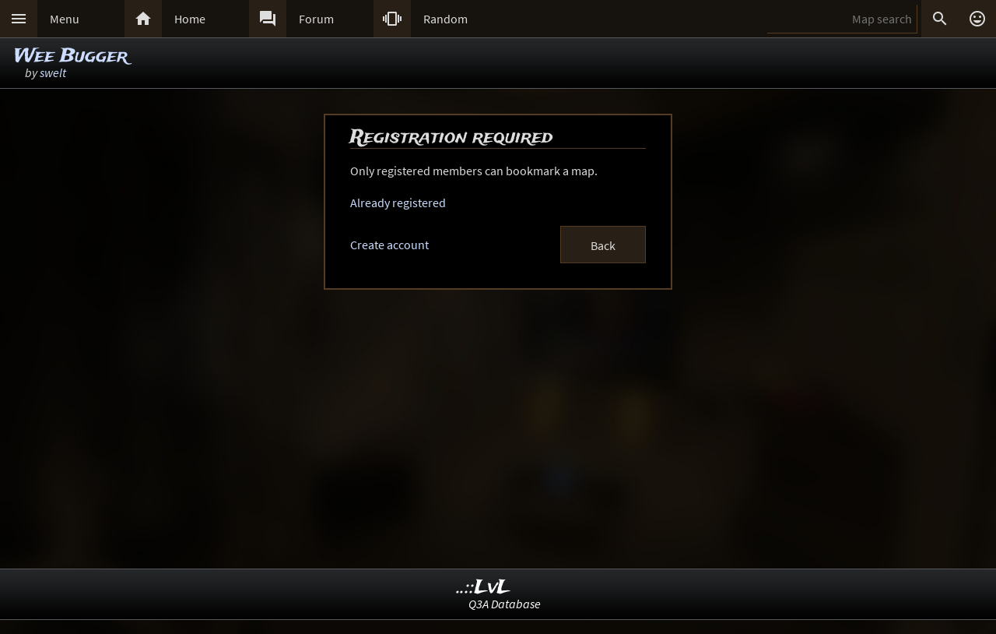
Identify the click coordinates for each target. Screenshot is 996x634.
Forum (316, 18)
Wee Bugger (71, 56)
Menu (64, 18)
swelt (53, 72)
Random (445, 18)
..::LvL (484, 587)
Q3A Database (504, 603)
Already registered (398, 202)
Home (189, 18)
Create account (389, 244)
